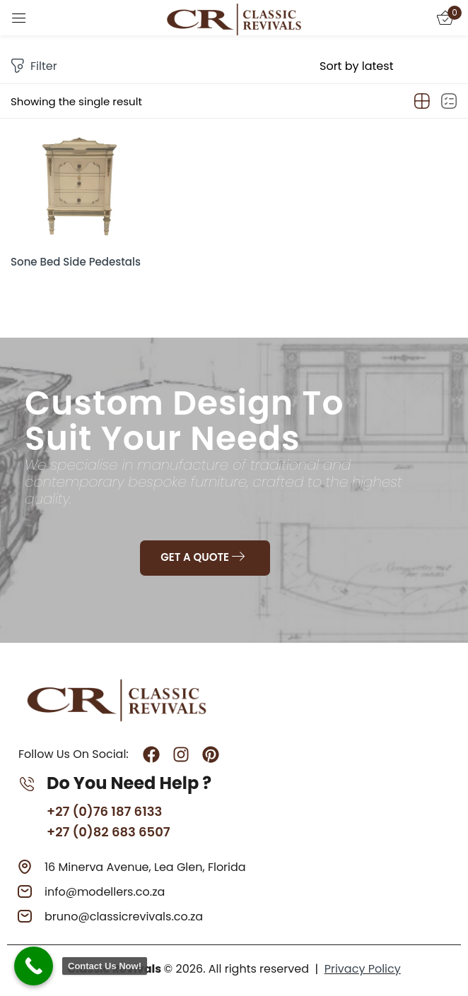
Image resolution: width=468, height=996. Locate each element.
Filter (34, 66)
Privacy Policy (362, 969)
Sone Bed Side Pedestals (76, 261)
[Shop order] (388, 66)
